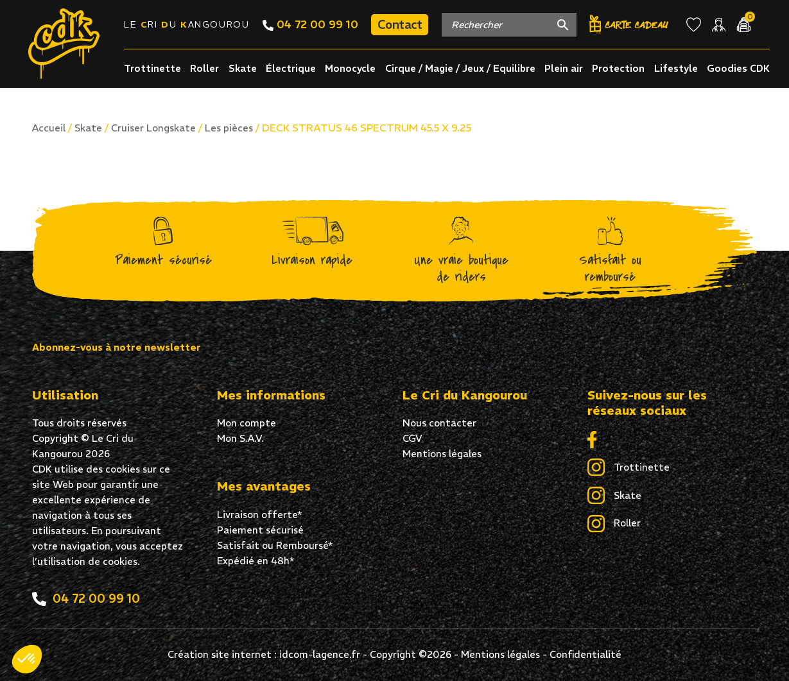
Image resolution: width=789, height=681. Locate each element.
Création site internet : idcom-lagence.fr (264, 654)
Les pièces (229, 128)
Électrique (291, 68)
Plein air (563, 68)
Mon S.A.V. (240, 438)
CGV (412, 438)
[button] (27, 659)
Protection (618, 68)
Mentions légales (442, 454)
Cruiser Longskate (153, 128)
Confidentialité (585, 654)
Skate (243, 68)
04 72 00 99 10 (310, 24)
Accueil (48, 128)
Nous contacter (439, 423)
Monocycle (350, 68)
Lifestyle (676, 68)
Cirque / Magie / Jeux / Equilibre (460, 68)
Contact (399, 24)
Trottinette (152, 68)
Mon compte (246, 423)
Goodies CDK (738, 68)
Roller (204, 68)
